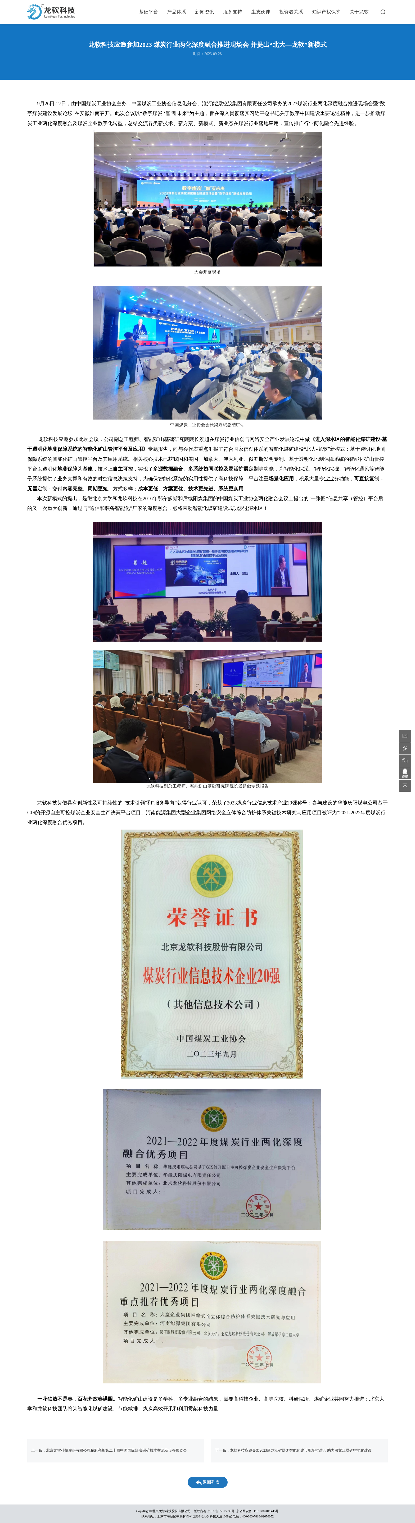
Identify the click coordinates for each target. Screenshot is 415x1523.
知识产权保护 (326, 12)
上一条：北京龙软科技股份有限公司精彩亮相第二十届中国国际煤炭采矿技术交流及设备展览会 (109, 1450)
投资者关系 (291, 12)
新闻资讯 (204, 12)
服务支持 (232, 12)
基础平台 (148, 12)
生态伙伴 (260, 12)
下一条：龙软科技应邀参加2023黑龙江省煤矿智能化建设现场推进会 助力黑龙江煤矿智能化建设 (293, 1450)
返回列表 (208, 1482)
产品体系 (176, 12)
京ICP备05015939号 (221, 1511)
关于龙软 (359, 12)
